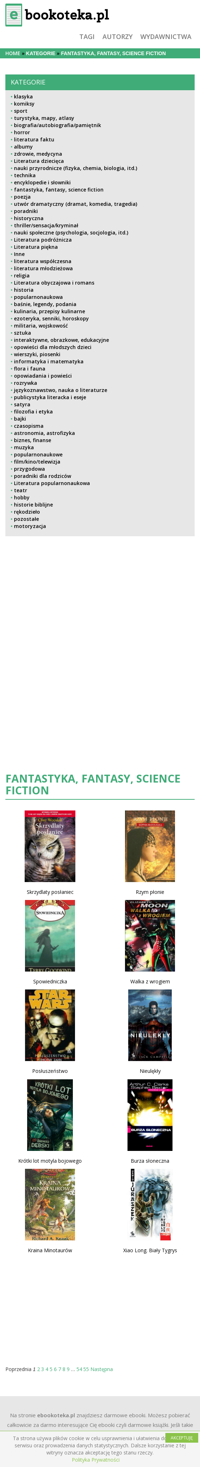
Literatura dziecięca (39, 161)
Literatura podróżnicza (43, 239)
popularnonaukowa (38, 297)
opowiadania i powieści (43, 375)
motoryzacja (30, 526)
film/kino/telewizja (37, 461)
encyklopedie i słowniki (42, 182)
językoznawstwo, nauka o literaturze (60, 390)
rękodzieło (27, 511)
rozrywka (25, 382)
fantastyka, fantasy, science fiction (59, 189)
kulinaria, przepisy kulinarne (49, 311)
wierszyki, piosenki (37, 354)
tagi (87, 36)
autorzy (117, 36)
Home (12, 53)
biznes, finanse (32, 440)
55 (86, 1369)
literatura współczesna (42, 261)
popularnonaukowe (38, 454)
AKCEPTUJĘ (182, 1438)
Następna (101, 1369)
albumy (23, 146)
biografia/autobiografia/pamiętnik (57, 125)
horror (22, 132)
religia (22, 275)
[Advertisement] (65, 604)
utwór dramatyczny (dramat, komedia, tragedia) (75, 203)
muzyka (24, 447)
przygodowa (29, 468)
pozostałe (26, 518)
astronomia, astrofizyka (44, 433)
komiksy (24, 103)
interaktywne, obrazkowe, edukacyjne (61, 340)
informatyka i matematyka (49, 361)
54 (79, 1369)
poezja (22, 196)
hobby (22, 497)
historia (24, 289)
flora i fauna (29, 368)
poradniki (26, 211)
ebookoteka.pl (56, 1415)
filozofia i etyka (33, 411)
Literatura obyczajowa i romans (54, 282)
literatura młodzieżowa (43, 268)
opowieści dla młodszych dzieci (52, 347)
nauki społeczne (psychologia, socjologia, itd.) (71, 232)
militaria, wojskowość (41, 325)
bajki (20, 418)
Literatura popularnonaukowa (52, 483)
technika (25, 175)
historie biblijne (33, 504)
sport (21, 110)
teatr (20, 490)
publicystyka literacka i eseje (50, 397)
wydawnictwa (165, 36)
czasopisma (29, 425)
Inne (19, 254)
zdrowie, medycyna (38, 153)
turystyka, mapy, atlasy (44, 118)
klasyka (23, 96)
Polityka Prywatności (96, 1459)
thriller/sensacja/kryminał (46, 225)
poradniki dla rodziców (42, 476)
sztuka (22, 332)
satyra (22, 404)
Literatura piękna (36, 246)
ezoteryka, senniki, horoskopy (51, 318)
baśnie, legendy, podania (45, 304)
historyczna (29, 218)
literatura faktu (34, 139)
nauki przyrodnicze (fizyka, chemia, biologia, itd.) (75, 168)
